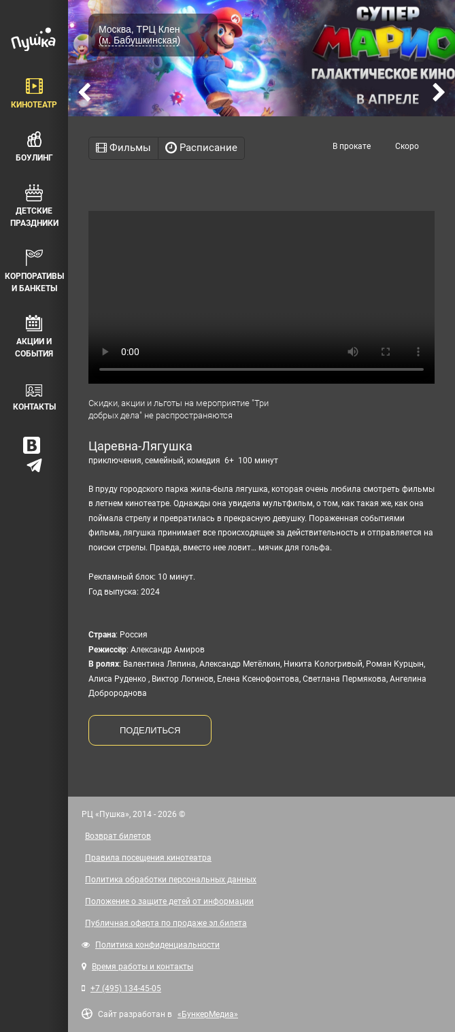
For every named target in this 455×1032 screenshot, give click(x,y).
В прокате (352, 146)
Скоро (407, 146)
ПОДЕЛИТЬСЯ (150, 730)
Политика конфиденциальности (157, 945)
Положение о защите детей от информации (169, 901)
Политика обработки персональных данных (170, 879)
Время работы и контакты (142, 966)
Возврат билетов (118, 836)
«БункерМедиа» (208, 1014)
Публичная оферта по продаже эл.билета (166, 923)
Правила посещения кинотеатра (148, 858)
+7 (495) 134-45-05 (125, 988)
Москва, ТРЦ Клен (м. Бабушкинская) (139, 35)
